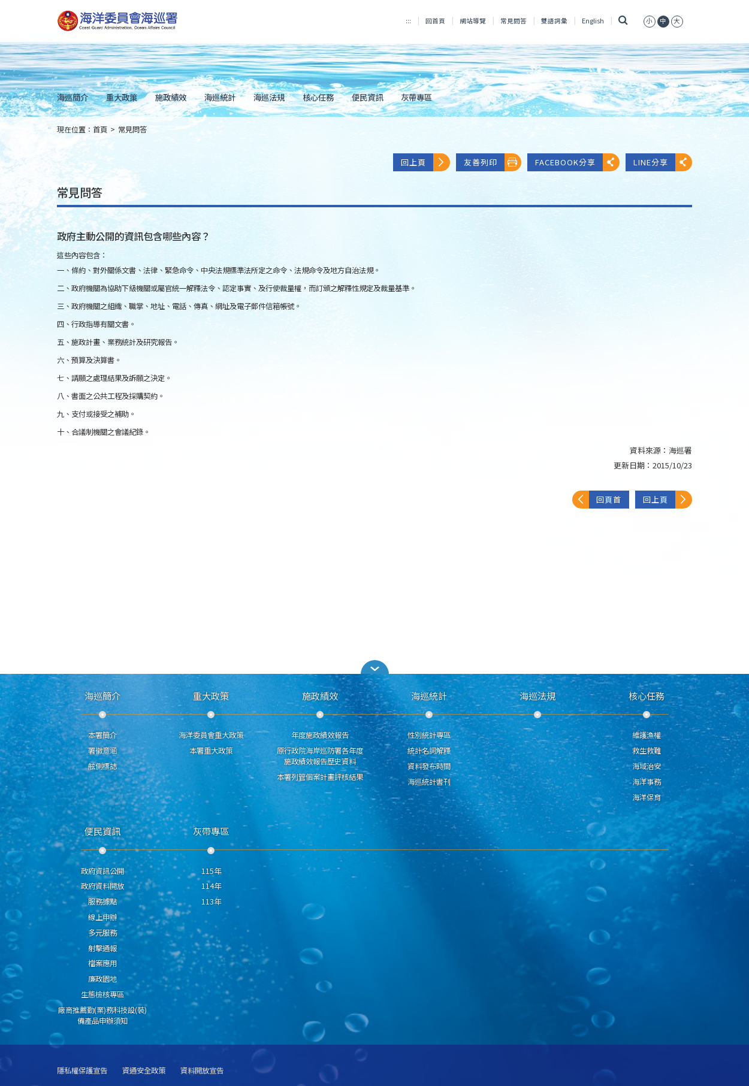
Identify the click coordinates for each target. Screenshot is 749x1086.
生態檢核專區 (102, 994)
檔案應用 (102, 963)
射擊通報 (102, 948)
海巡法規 (269, 97)
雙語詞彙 (554, 20)
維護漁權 (646, 735)
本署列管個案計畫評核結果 (320, 777)
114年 (211, 886)
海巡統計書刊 (429, 781)
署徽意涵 (102, 750)
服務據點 (102, 901)
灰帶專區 (416, 97)
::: (408, 20)
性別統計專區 (429, 735)
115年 (211, 871)
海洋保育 (646, 797)
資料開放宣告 (202, 1071)
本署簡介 (102, 735)
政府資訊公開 (102, 871)
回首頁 (435, 20)
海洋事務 (646, 781)
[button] (650, 20)
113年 (211, 901)
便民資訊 (367, 97)
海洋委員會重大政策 (211, 735)
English (593, 20)
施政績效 (170, 97)
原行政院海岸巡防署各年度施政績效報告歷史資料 (320, 756)
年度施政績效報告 (320, 735)
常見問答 (513, 20)
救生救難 (646, 750)
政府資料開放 (102, 886)
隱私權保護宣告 (82, 1071)
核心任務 (318, 97)
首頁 (100, 129)
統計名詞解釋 (429, 750)
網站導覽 (473, 20)
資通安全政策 (143, 1071)
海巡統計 (219, 97)
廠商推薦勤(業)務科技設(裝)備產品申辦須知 (102, 1015)
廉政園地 (102, 978)
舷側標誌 (102, 766)
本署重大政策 (210, 750)
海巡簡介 (72, 97)
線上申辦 (102, 917)
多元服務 (102, 932)
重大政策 (121, 97)
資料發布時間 (429, 766)
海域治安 (646, 766)
